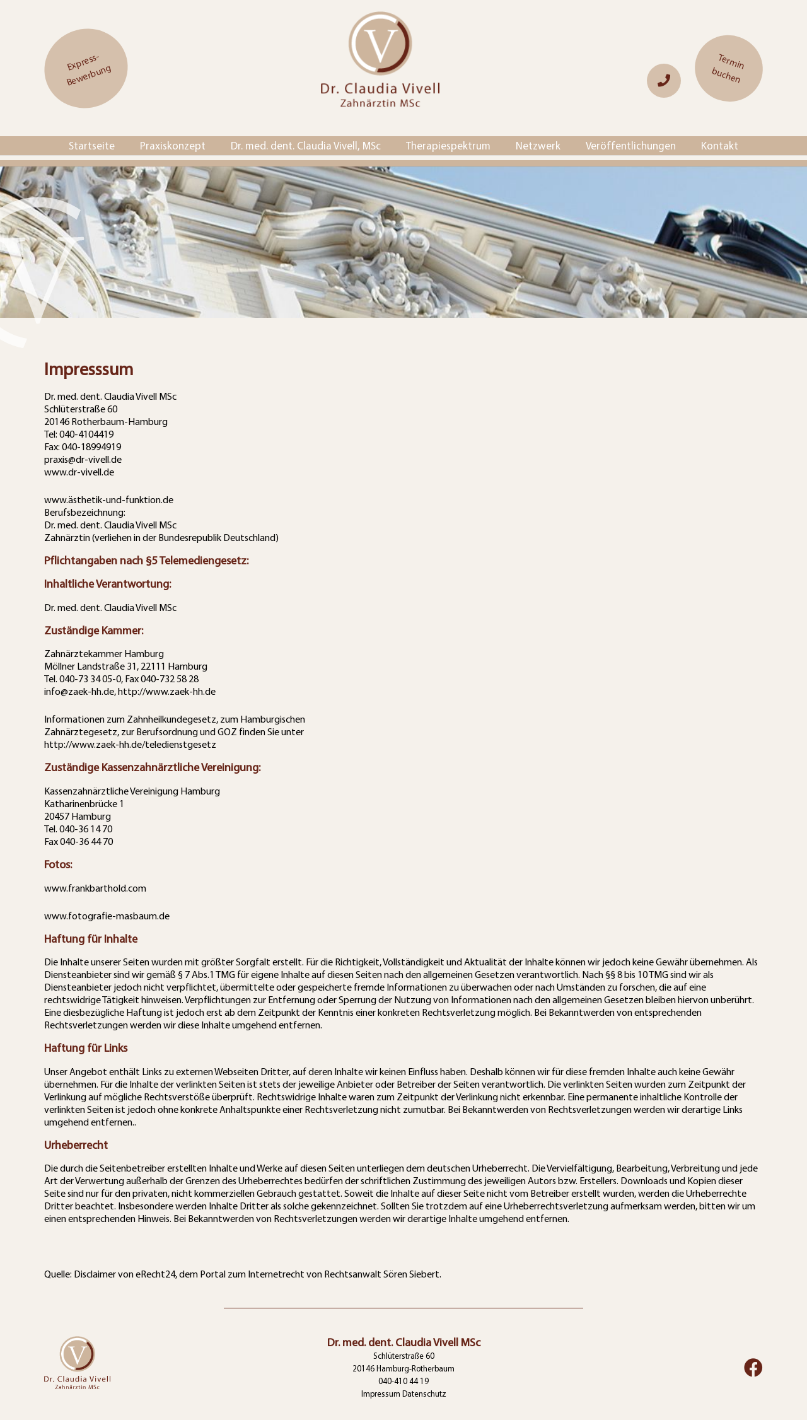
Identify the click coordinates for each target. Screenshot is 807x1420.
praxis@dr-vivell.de (83, 459)
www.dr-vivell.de (79, 471)
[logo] (380, 68)
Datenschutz (424, 1393)
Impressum (380, 1393)
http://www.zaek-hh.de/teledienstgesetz (130, 744)
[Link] (664, 80)
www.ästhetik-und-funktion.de (108, 499)
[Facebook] (753, 1367)
